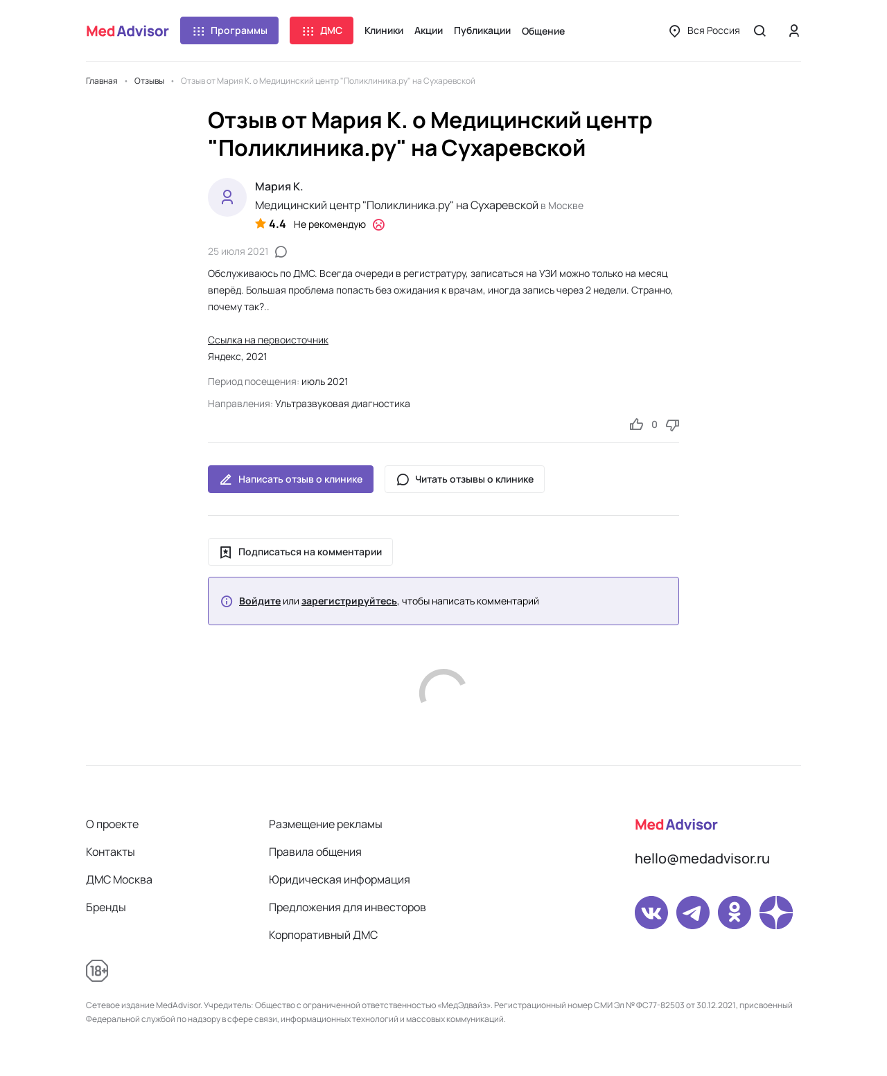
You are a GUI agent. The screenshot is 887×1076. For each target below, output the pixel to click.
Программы (229, 30)
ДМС (321, 30)
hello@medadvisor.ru (702, 858)
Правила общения (315, 851)
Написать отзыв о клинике (290, 479)
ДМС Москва (119, 879)
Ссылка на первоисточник (268, 339)
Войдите (260, 601)
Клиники (384, 30)
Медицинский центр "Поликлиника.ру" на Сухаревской (396, 205)
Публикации (482, 30)
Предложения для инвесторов (347, 907)
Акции (428, 30)
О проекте (112, 824)
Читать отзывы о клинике (465, 479)
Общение (543, 30)
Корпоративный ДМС (323, 934)
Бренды (106, 907)
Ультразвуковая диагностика (342, 403)
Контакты (110, 851)
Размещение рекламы (326, 824)
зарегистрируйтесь (349, 601)
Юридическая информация (339, 879)
